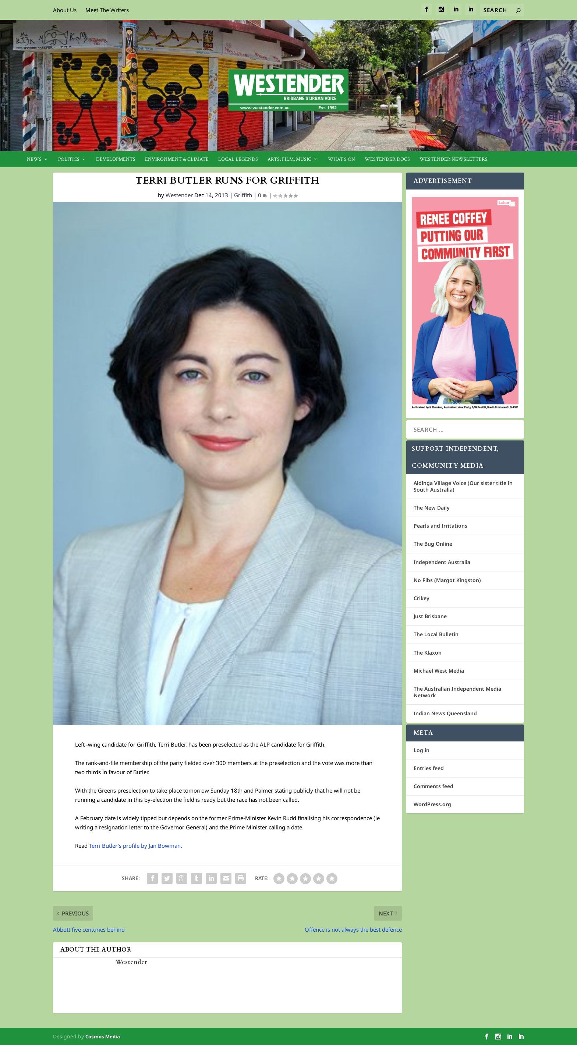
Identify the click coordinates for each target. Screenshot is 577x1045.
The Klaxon (428, 652)
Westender (179, 195)
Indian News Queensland (445, 713)
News (34, 159)
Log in (421, 750)
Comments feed (433, 786)
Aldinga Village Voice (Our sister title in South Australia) (463, 486)
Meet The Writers (107, 10)
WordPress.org (432, 804)
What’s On (341, 159)
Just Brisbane (430, 616)
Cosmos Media (102, 1036)
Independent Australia (442, 562)
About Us (65, 10)
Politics (68, 159)
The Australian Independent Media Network (457, 692)
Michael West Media (439, 670)
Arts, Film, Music (289, 159)
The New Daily (432, 507)
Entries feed (429, 768)
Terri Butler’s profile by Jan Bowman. (135, 845)
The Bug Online (433, 543)
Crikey (421, 598)
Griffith (243, 195)
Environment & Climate (177, 159)
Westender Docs (387, 159)
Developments (115, 159)
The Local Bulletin (436, 634)
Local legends (238, 159)
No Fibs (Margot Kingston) (447, 580)
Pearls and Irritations (440, 525)
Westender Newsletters (454, 159)
